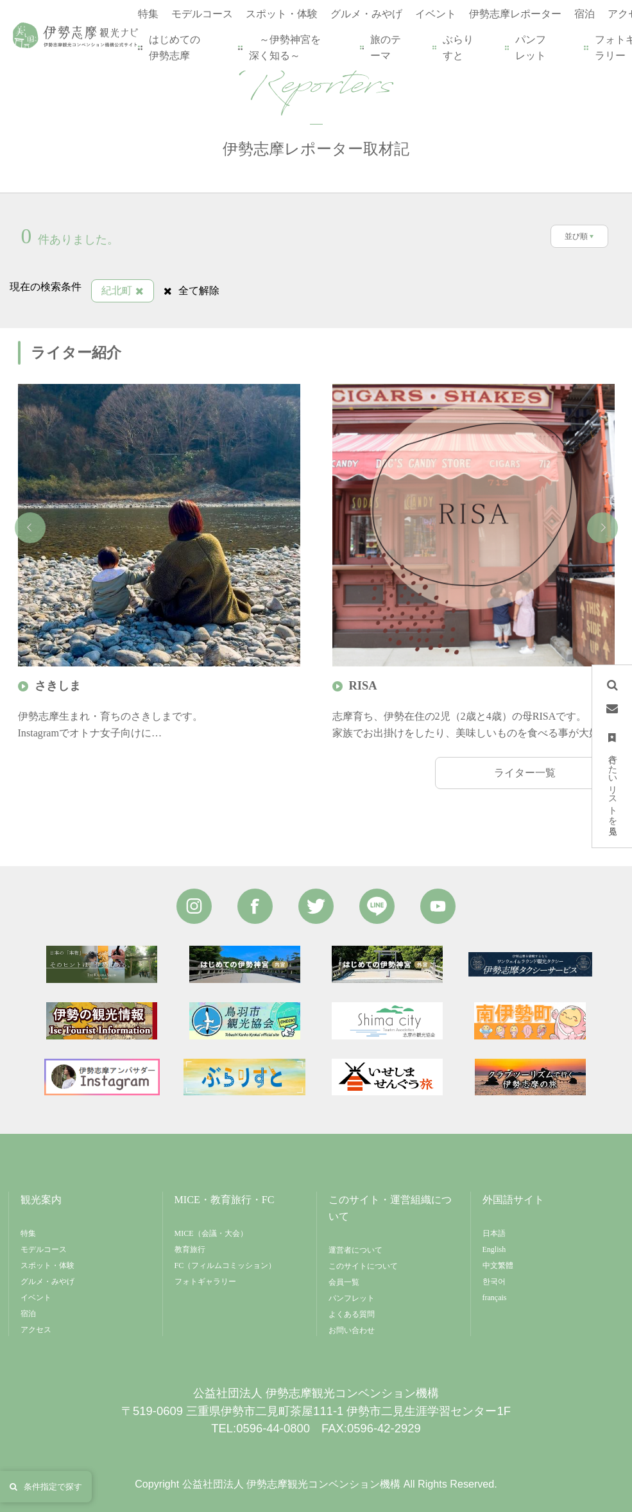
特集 (28, 1233)
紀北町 (122, 290)
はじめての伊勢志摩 (170, 48)
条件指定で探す (46, 1486)
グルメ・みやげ (47, 1281)
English (494, 1249)
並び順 (576, 236)
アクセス (36, 1329)
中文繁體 (498, 1265)
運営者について (355, 1250)
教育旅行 (190, 1249)
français (495, 1297)
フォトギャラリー (205, 1281)
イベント (36, 1297)
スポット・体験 (47, 1265)
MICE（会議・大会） (211, 1233)
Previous (30, 527)
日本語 (494, 1233)
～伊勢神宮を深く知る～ (280, 48)
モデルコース (44, 1249)
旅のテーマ (381, 48)
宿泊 (28, 1313)
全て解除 (191, 290)
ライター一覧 (525, 772)
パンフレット (526, 48)
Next (602, 527)
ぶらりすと (453, 48)
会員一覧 (344, 1282)
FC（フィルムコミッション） (226, 1265)
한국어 (494, 1281)
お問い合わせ (352, 1330)
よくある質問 (352, 1314)
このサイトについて (363, 1266)
